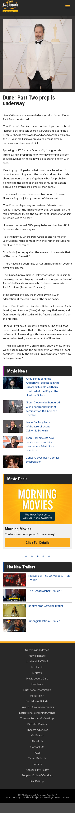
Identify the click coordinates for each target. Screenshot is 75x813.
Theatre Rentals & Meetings (37, 718)
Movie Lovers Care (37, 678)
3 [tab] (38, 556)
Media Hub (37, 735)
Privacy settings (45, 797)
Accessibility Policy (37, 769)
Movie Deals (17, 478)
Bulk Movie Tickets (37, 701)
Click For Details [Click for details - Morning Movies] (37, 543)
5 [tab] (49, 556)
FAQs (37, 752)
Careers (37, 764)
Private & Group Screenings (37, 706)
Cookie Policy (29, 797)
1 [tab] (26, 556)
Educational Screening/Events (37, 712)
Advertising (37, 695)
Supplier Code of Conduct (37, 775)
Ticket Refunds (37, 758)
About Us (37, 741)
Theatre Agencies (37, 729)
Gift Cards (37, 667)
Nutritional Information (37, 689)
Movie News (17, 371)
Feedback (37, 684)
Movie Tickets (37, 655)
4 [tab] (43, 556)
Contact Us (37, 746)
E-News (37, 672)
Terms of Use (62, 797)
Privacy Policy (13, 797)
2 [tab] (32, 556)
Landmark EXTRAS (37, 661)
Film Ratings (37, 781)
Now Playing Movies (37, 649)
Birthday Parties (37, 724)
